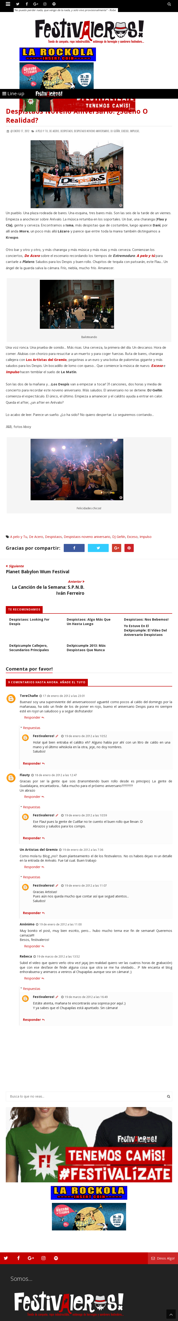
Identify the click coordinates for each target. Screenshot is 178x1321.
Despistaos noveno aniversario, (92, 131)
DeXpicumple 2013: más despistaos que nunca (86, 632)
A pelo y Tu (18, 536)
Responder (32, 702)
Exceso (157, 366)
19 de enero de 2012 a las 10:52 (86, 720)
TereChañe (29, 680)
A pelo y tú (146, 256)
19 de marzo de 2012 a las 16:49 (86, 981)
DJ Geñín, (116, 131)
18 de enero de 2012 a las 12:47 (56, 759)
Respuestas (31, 712)
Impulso (146, 536)
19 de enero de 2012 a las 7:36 (83, 834)
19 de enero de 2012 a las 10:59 (86, 800)
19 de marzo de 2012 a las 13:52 (58, 941)
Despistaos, (66, 131)
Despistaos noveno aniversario (87, 536)
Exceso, (125, 131)
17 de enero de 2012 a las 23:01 (64, 680)
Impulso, (135, 131)
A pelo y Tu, (42, 131)
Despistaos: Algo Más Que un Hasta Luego (89, 606)
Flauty (25, 759)
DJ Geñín (118, 536)
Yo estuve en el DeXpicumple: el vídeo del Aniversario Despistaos (145, 614)
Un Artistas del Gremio (39, 834)
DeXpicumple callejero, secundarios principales (29, 632)
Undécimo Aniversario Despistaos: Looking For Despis (29, 603)
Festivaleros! (43, 720)
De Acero (32, 256)
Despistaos (53, 536)
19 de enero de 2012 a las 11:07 (86, 870)
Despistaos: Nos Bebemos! (146, 604)
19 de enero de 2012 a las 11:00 (60, 909)
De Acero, (54, 131)
